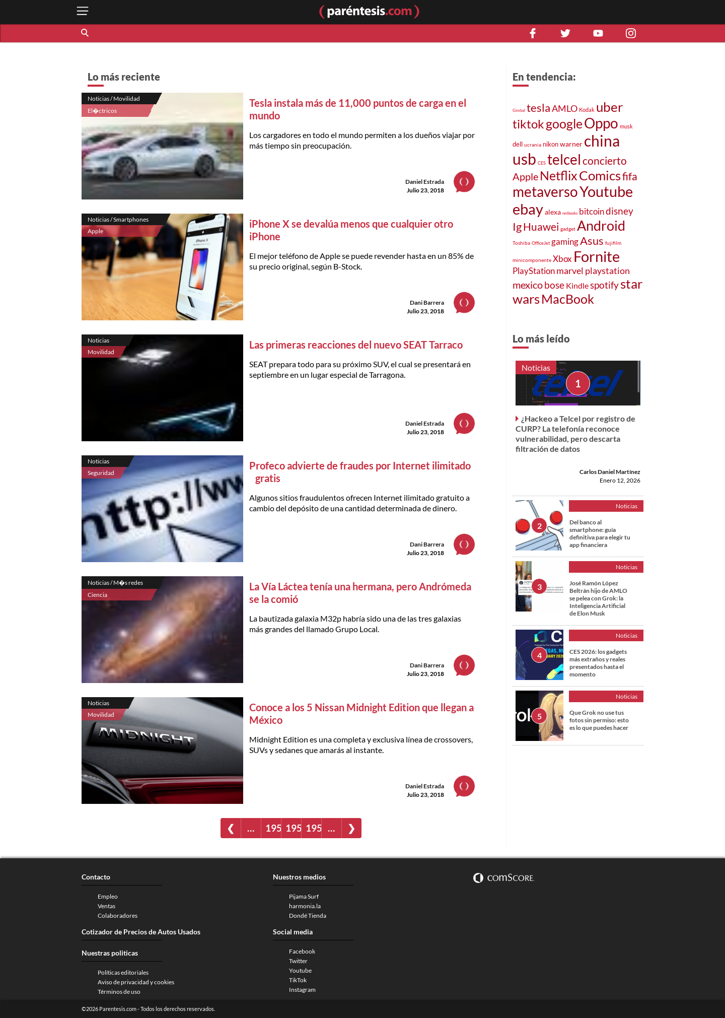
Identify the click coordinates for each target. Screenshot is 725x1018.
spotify (604, 285)
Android (601, 226)
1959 (313, 828)
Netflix (558, 175)
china (602, 140)
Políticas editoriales (123, 972)
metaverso (545, 191)
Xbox (562, 258)
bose (554, 285)
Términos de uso (119, 991)
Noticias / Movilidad (114, 98)
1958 (293, 828)
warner (571, 144)
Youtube (606, 191)
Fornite (596, 256)
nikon (550, 144)
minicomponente (532, 260)
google (564, 123)
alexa (553, 212)
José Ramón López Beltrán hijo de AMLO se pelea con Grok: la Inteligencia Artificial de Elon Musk (598, 598)
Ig (517, 226)
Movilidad (101, 352)
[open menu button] (83, 12)
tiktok (528, 124)
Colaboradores (117, 915)
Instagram (302, 989)
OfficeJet (541, 243)
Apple (95, 231)
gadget (567, 229)
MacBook (567, 298)
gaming (564, 241)
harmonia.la (305, 906)
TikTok (298, 980)
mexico (528, 285)
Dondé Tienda (307, 915)
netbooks (569, 213)
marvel (570, 270)
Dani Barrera (427, 302)
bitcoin (591, 211)
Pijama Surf (304, 896)
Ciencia (97, 594)
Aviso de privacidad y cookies (136, 982)
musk (626, 126)
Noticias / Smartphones (118, 219)
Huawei (541, 227)
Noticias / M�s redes (115, 582)
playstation (607, 270)
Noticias (98, 340)
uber (609, 107)
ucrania (532, 145)
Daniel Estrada (424, 181)
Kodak (587, 109)
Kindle (577, 285)
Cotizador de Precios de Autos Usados (141, 931)
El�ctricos (102, 110)
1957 (273, 828)
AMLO (564, 108)
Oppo (601, 123)
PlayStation (534, 270)
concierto (605, 160)
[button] (86, 33)
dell (518, 144)
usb (524, 159)
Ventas (106, 906)
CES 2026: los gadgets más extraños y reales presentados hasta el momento (598, 663)
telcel (564, 159)
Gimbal (519, 110)
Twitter (298, 961)
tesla (538, 107)
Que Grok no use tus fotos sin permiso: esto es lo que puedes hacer (599, 720)
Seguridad (101, 473)
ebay (528, 209)
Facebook (302, 951)
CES (542, 163)
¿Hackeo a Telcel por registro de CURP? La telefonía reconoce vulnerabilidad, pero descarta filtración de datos (575, 433)
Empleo (108, 896)
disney (619, 211)
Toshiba (521, 243)
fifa (629, 176)
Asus (592, 240)
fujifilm (613, 243)
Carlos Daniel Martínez (609, 472)
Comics (600, 175)
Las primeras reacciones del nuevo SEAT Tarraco (356, 344)
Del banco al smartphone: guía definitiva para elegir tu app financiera (599, 533)
